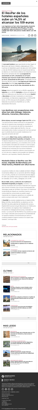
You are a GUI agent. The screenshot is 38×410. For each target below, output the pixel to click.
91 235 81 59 (5, 405)
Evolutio (24, 408)
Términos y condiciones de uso (8, 395)
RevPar (4, 226)
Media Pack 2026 (5, 396)
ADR (7, 226)
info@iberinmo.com (8, 404)
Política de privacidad (6, 393)
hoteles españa (13, 226)
